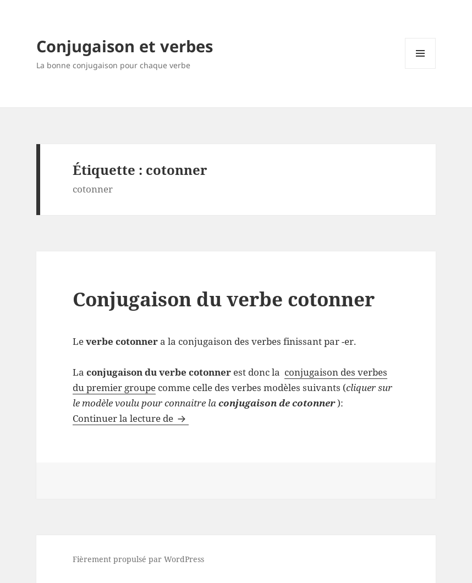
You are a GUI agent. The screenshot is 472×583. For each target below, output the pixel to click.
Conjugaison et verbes (124, 46)
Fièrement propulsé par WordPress (138, 559)
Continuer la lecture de (131, 418)
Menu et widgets (420, 68)
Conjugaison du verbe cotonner (224, 299)
